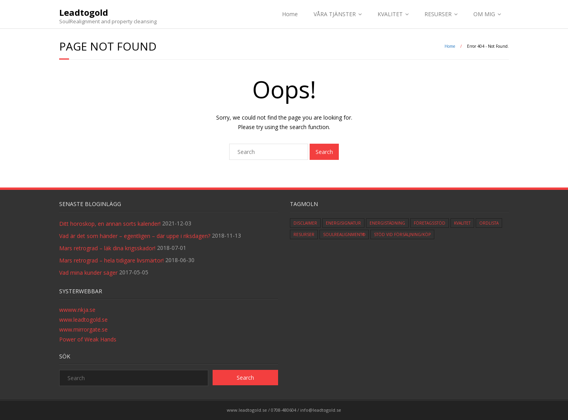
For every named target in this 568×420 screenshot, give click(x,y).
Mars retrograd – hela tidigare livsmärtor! (111, 260)
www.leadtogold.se (83, 319)
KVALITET (390, 14)
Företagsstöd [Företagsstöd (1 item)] (429, 223)
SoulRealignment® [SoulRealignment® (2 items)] (344, 234)
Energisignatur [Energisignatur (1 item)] (343, 223)
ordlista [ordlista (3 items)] (489, 223)
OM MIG (484, 14)
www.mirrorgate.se (83, 329)
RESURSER (438, 14)
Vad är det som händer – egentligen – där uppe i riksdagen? (134, 236)
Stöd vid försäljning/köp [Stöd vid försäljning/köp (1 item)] (402, 234)
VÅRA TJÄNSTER (335, 14)
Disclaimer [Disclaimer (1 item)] (305, 223)
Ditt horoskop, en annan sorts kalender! (110, 223)
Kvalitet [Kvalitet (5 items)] (462, 223)
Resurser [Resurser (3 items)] (303, 234)
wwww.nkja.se (77, 309)
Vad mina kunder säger (88, 272)
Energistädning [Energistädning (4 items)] (387, 223)
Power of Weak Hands (87, 339)
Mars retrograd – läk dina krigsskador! (107, 248)
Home (290, 14)
